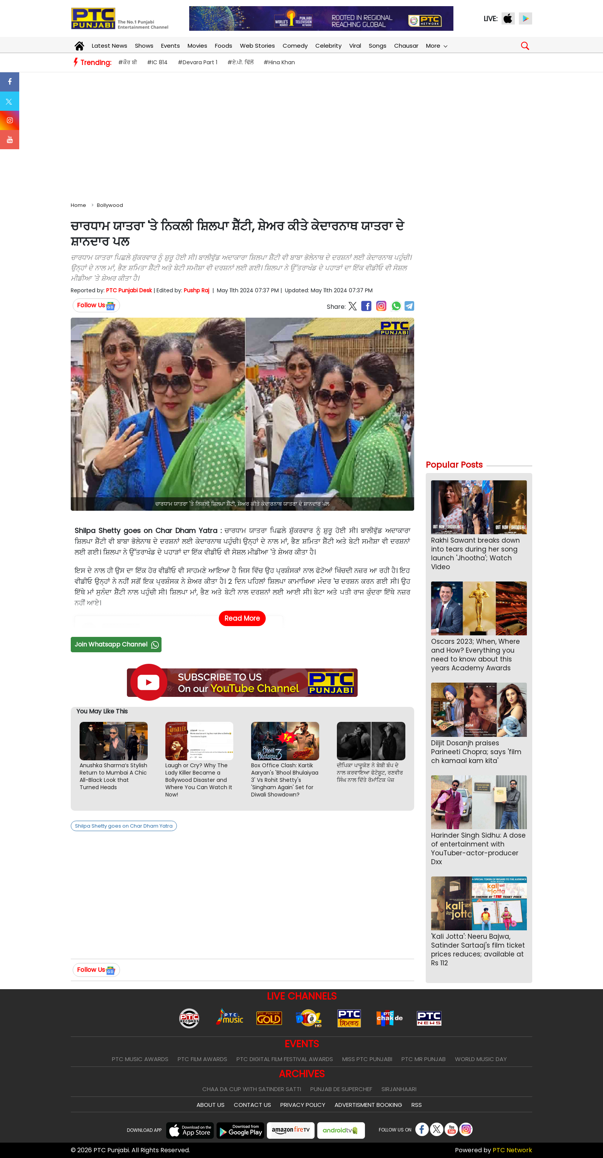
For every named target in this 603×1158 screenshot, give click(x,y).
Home (78, 205)
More (436, 46)
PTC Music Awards (140, 1059)
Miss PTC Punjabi (367, 1059)
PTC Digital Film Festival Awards (285, 1059)
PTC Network (512, 1150)
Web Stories (257, 46)
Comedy (295, 46)
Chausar (406, 46)
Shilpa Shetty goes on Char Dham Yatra (124, 826)
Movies (197, 46)
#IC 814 (157, 62)
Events (170, 46)
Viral (355, 46)
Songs (377, 46)
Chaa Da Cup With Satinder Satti (251, 1089)
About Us (211, 1105)
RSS (416, 1105)
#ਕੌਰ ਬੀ (127, 62)
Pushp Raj (196, 290)
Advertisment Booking (368, 1105)
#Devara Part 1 (197, 62)
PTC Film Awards (202, 1059)
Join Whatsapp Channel (118, 644)
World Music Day (481, 1059)
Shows (144, 46)
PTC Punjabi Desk (129, 290)
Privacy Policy (302, 1105)
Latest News (109, 46)
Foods (223, 46)
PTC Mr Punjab (423, 1059)
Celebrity (328, 46)
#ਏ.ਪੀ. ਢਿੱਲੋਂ (240, 62)
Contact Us (252, 1105)
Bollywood (110, 205)
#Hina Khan (279, 62)
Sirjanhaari (398, 1089)
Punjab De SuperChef (341, 1089)
